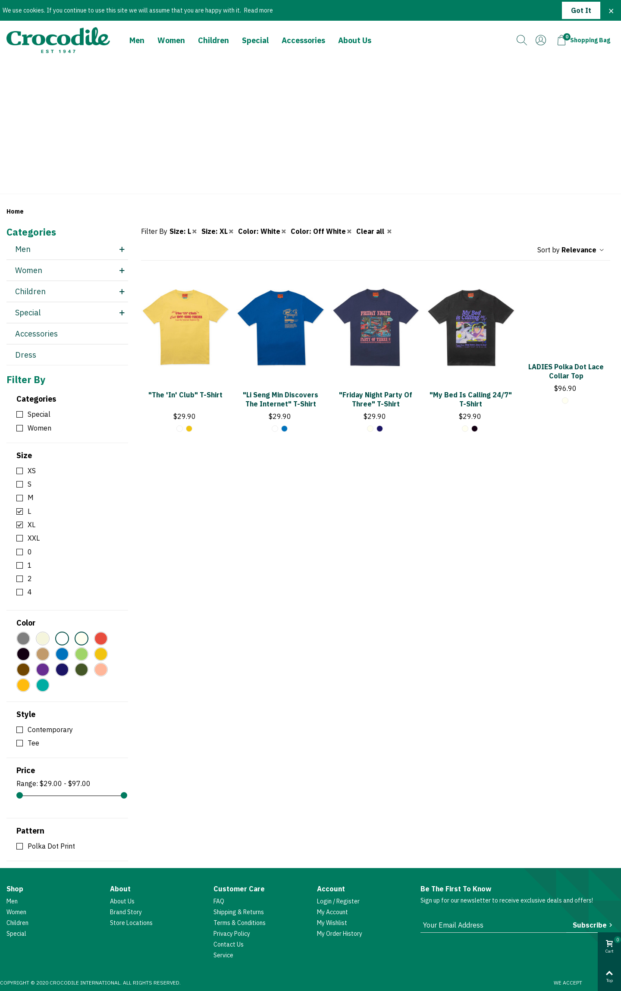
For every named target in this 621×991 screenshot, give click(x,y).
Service (223, 955)
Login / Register (338, 901)
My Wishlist (332, 923)
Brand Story (126, 912)
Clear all (374, 231)
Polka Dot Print (51, 846)
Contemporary (50, 729)
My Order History (339, 934)
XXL (34, 538)
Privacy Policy (231, 934)
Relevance (583, 249)
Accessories (303, 40)
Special (255, 40)
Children (213, 40)
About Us (354, 40)
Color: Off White (322, 231)
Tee (33, 743)
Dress (25, 355)
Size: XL (218, 231)
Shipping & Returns (238, 912)
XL (31, 524)
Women (171, 40)
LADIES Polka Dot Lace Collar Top (566, 371)
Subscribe (594, 925)
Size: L (183, 231)
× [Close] (611, 10)
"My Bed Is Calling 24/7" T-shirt (471, 399)
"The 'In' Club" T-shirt (185, 394)
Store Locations (131, 923)
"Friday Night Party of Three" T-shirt (375, 399)
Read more (258, 10)
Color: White (262, 231)
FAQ (218, 901)
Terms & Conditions (239, 923)
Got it (581, 10)
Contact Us (228, 944)
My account (332, 912)
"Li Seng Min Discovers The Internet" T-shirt (280, 399)
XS (32, 470)
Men (136, 40)
